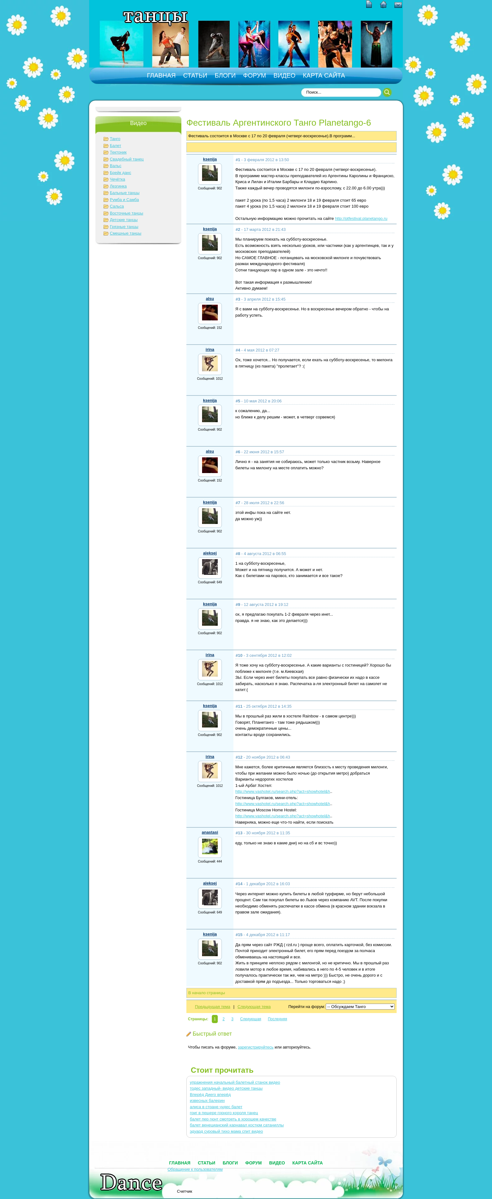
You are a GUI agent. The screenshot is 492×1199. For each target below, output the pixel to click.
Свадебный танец (127, 159)
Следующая (250, 1019)
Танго (115, 138)
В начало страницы (206, 992)
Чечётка (117, 179)
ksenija (210, 159)
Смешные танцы (125, 233)
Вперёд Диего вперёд (210, 1094)
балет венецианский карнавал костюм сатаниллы (237, 1125)
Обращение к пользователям (195, 1169)
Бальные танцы (125, 192)
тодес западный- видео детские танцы (226, 1088)
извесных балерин (207, 1100)
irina (210, 349)
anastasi (210, 832)
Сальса (117, 206)
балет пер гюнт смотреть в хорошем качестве (233, 1119)
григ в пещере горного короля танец (224, 1112)
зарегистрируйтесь (256, 1047)
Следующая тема (254, 1006)
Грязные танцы (124, 226)
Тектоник (118, 152)
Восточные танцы (126, 213)
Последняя (277, 1019)
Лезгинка (118, 186)
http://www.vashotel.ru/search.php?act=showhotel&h (282, 791)
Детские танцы (124, 219)
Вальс (115, 165)
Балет (115, 145)
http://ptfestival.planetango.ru (361, 218)
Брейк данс (120, 172)
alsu (210, 298)
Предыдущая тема (212, 1006)
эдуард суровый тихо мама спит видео (226, 1131)
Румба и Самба (124, 199)
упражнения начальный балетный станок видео (235, 1082)
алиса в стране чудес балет (216, 1106)
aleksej (210, 553)
